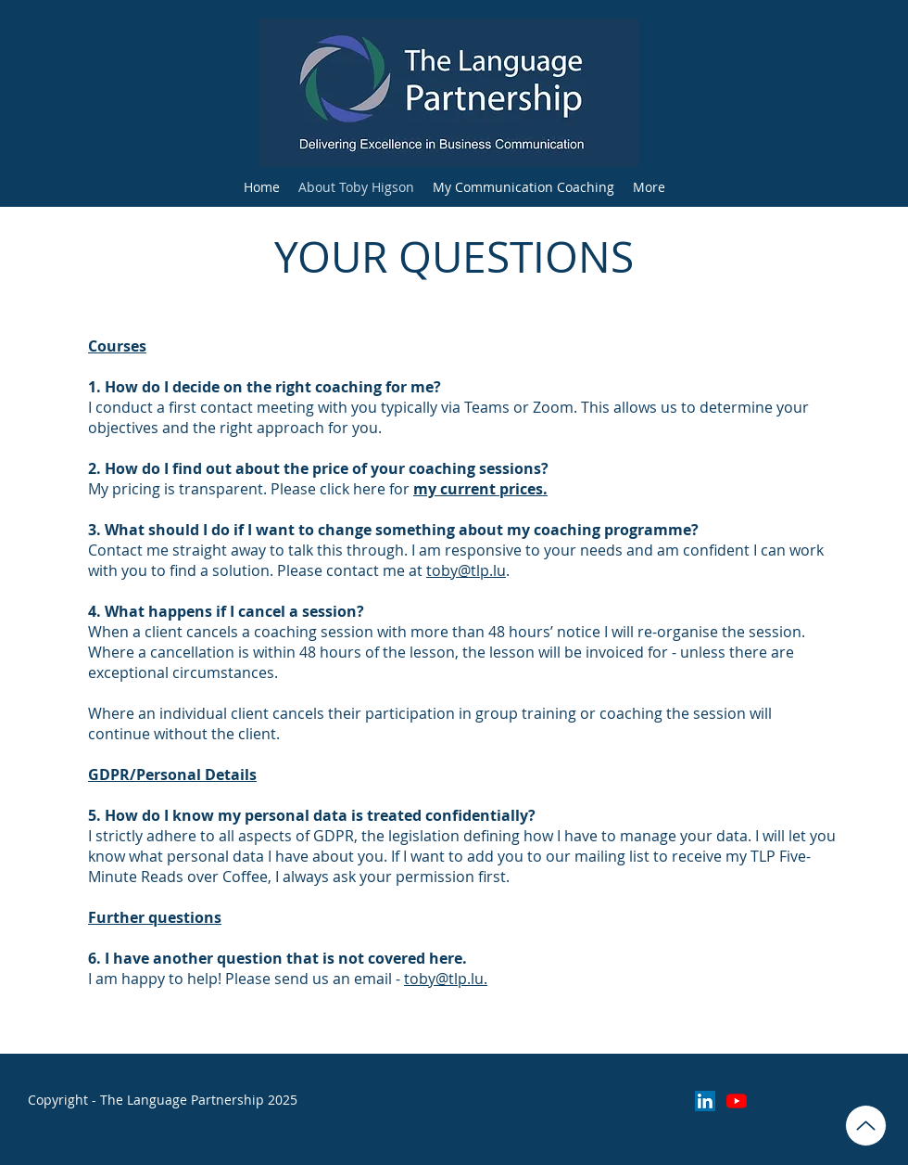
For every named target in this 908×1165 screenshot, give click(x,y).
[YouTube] (736, 1101)
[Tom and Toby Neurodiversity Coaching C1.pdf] (866, 1125)
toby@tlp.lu (466, 570)
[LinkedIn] (705, 1101)
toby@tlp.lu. (445, 978)
